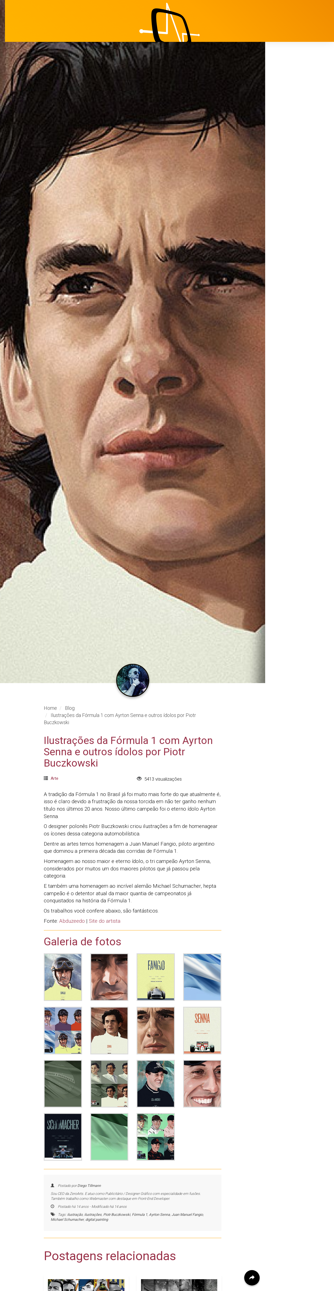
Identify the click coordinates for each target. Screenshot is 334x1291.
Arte (54, 713)
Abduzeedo (72, 856)
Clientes (285, 139)
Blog (281, 125)
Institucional (290, 98)
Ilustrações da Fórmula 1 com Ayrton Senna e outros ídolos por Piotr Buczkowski (128, 687)
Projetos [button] (282, 112)
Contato (285, 167)
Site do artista (104, 856)
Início (282, 84)
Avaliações (288, 153)
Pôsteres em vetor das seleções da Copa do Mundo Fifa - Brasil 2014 (84, 1285)
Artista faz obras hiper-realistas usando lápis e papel (173, 1280)
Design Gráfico (64, 1267)
